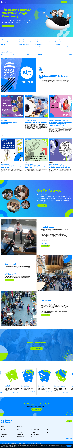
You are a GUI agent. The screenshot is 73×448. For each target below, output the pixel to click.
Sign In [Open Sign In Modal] (69, 1)
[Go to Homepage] (36, 1)
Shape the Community (9, 274)
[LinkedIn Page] (66, 434)
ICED (18, 438)
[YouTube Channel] (67, 434)
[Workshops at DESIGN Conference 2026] (54, 75)
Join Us (63, 1)
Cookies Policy (36, 434)
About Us (3, 429)
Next (71, 365)
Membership (4, 434)
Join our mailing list (36, 409)
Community (3, 436)
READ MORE (42, 205)
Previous (68, 365)
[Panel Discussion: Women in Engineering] (12, 106)
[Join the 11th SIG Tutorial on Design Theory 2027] (36, 149)
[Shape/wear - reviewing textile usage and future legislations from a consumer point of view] (60, 106)
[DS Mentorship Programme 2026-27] (36, 106)
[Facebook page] (70, 434)
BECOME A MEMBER (36, 348)
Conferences (20, 431)
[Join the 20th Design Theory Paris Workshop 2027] (12, 149)
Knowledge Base (4, 431)
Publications (20, 434)
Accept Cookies (69, 445)
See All (70, 54)
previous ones (33, 406)
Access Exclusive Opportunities (10, 273)
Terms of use (36, 431)
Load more (36, 176)
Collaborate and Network (9, 270)
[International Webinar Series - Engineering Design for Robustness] (60, 149)
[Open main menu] (2, 2)
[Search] (5, 2)
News (18, 429)
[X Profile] (71, 434)
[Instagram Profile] (69, 434)
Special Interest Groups (22, 432)
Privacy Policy (36, 429)
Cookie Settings (63, 445)
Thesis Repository (44, 243)
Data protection (37, 432)
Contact (3, 438)
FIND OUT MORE (8, 26)
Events (2, 432)
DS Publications (44, 242)
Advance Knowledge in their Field (11, 272)
